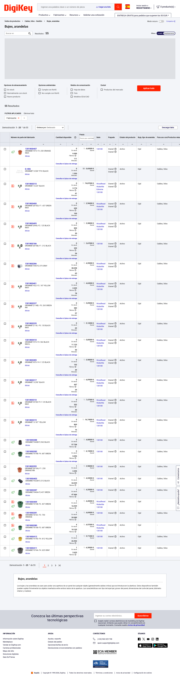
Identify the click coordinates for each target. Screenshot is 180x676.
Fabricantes (58, 15)
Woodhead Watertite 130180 (101, 206)
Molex (27, 156)
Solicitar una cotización (93, 15)
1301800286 (31, 263)
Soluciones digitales (11, 654)
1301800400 (31, 203)
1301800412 (31, 536)
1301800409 (31, 502)
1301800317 (31, 380)
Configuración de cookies (143, 673)
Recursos (74, 15)
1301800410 (31, 340)
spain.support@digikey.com (106, 643)
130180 (99, 149)
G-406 (28, 169)
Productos (43, 15)
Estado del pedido (55, 642)
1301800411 (31, 548)
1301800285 (31, 360)
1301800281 (31, 513)
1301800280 (31, 525)
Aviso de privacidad (136, 625)
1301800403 (31, 478)
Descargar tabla (168, 128)
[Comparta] (170, 21)
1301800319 (31, 420)
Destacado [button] (46, 128)
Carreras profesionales (12, 648)
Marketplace (7, 642)
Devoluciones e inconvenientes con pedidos (65, 648)
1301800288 (31, 440)
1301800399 (31, 466)
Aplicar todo (148, 88)
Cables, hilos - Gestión (33, 21)
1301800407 (31, 149)
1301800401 (31, 283)
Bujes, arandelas (53, 21)
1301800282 (31, 451)
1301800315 (31, 184)
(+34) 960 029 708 (102, 639)
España (35, 673)
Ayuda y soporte (54, 639)
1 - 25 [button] (18, 127)
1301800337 (31, 303)
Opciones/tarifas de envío (58, 645)
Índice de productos (12, 21)
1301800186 (31, 243)
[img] (18, 9)
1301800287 (31, 490)
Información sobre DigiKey (13, 639)
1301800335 (31, 323)
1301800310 (31, 400)
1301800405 (31, 223)
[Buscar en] (16, 33)
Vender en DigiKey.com (12, 645)
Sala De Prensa (9, 657)
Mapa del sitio (8, 651)
